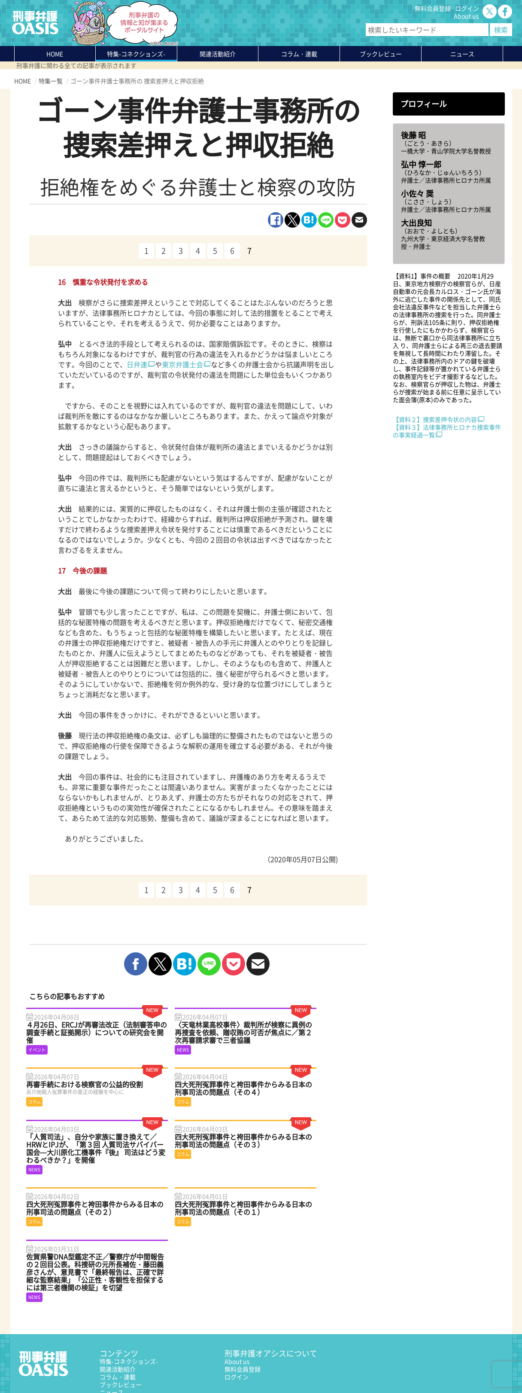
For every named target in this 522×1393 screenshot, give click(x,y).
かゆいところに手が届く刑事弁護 (145, 1342)
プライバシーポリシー (44, 1366)
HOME (54, 53)
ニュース (112, 1319)
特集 (136, 53)
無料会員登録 (433, 8)
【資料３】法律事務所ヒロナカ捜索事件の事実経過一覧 (447, 431)
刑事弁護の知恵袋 (124, 1335)
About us (466, 16)
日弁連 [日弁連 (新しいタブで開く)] (137, 364)
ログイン (467, 8)
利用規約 (88, 1366)
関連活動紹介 (218, 53)
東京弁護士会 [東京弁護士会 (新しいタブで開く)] (182, 364)
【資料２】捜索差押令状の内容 (435, 419)
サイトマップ (119, 1366)
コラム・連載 (118, 1304)
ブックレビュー (381, 53)
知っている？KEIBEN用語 (134, 1327)
